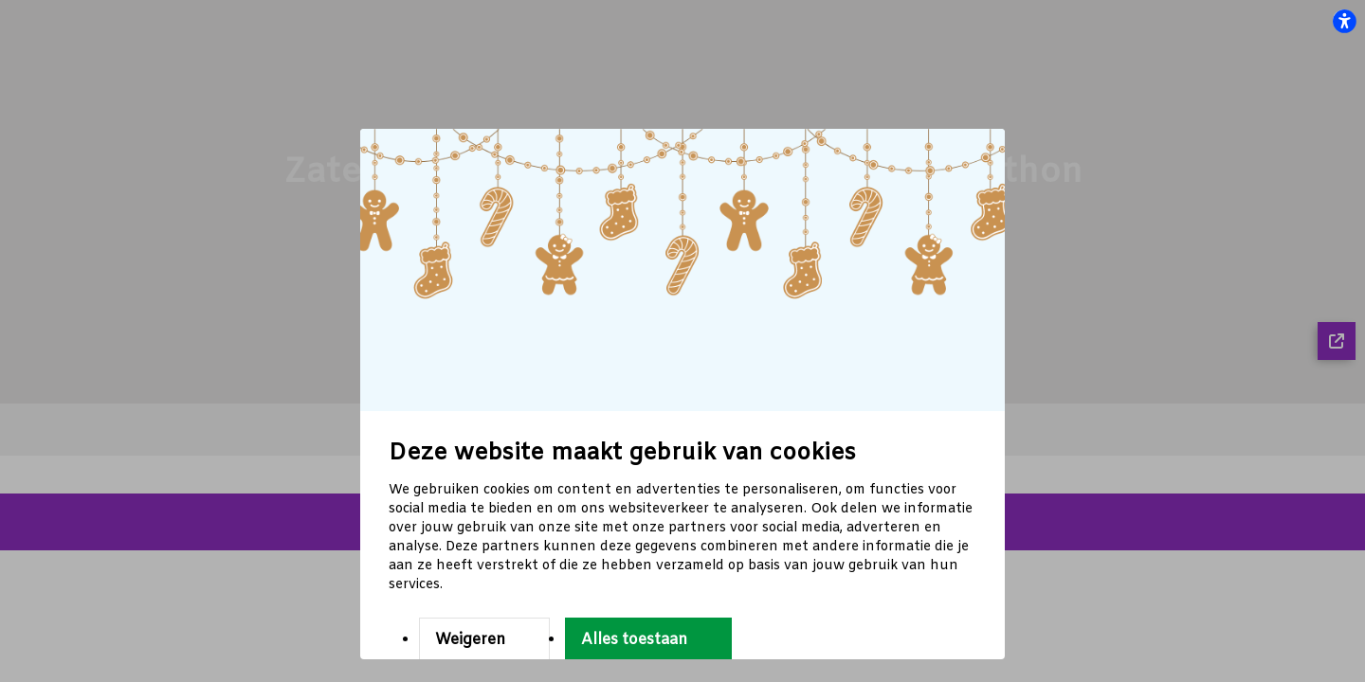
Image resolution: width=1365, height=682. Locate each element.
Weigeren (470, 640)
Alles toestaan (634, 640)
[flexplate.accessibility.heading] (1344, 20)
